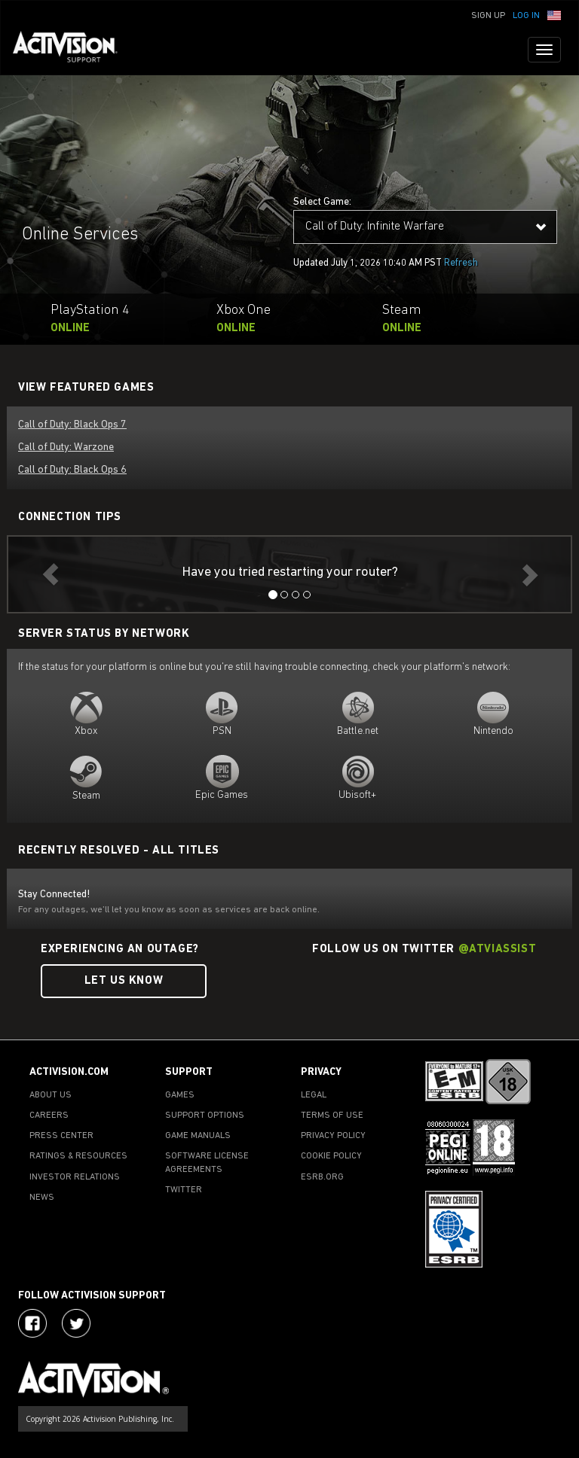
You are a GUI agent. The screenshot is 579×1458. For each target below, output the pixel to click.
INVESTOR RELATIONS (74, 1177)
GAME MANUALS (198, 1135)
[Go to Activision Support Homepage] (73, 49)
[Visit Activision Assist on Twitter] (76, 1323)
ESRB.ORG (322, 1177)
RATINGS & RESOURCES (78, 1156)
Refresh (461, 263)
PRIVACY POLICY (333, 1135)
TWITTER (183, 1190)
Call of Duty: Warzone (66, 447)
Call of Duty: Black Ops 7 (72, 425)
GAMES (180, 1095)
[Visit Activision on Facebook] (32, 1323)
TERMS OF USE (332, 1115)
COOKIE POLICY (331, 1156)
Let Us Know (124, 981)
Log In (526, 15)
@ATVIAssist (497, 949)
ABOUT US (50, 1095)
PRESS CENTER (61, 1135)
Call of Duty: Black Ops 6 (72, 470)
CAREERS (49, 1115)
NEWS (41, 1197)
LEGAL (313, 1095)
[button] (554, 14)
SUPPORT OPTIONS (204, 1115)
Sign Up (488, 15)
